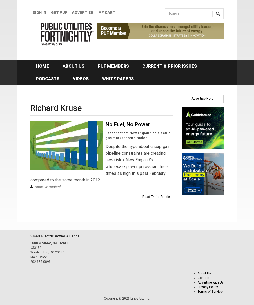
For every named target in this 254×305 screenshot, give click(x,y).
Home (42, 66)
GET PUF (59, 12)
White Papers (118, 78)
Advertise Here (202, 98)
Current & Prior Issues (169, 66)
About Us (73, 66)
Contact (203, 278)
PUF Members (113, 66)
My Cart (106, 12)
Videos (81, 78)
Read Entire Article (156, 197)
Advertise (82, 12)
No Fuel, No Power (128, 124)
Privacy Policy (208, 287)
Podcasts (47, 78)
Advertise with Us (211, 282)
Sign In (39, 12)
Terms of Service (210, 291)
